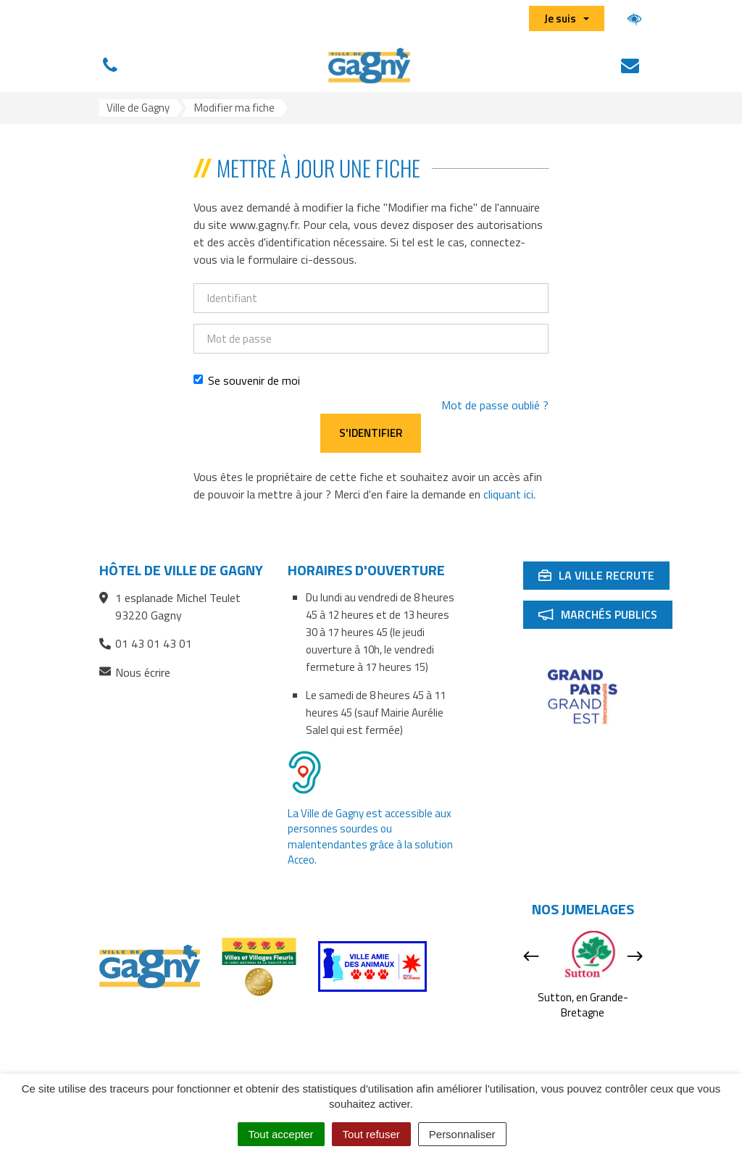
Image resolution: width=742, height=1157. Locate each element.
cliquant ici (508, 494)
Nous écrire (134, 673)
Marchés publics (605, 617)
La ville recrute (604, 578)
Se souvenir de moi (246, 380)
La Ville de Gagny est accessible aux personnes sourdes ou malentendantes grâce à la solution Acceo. (370, 836)
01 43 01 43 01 (145, 643)
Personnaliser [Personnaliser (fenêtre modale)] (462, 1134)
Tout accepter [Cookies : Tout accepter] (281, 1134)
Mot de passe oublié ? (495, 405)
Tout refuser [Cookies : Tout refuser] (371, 1134)
